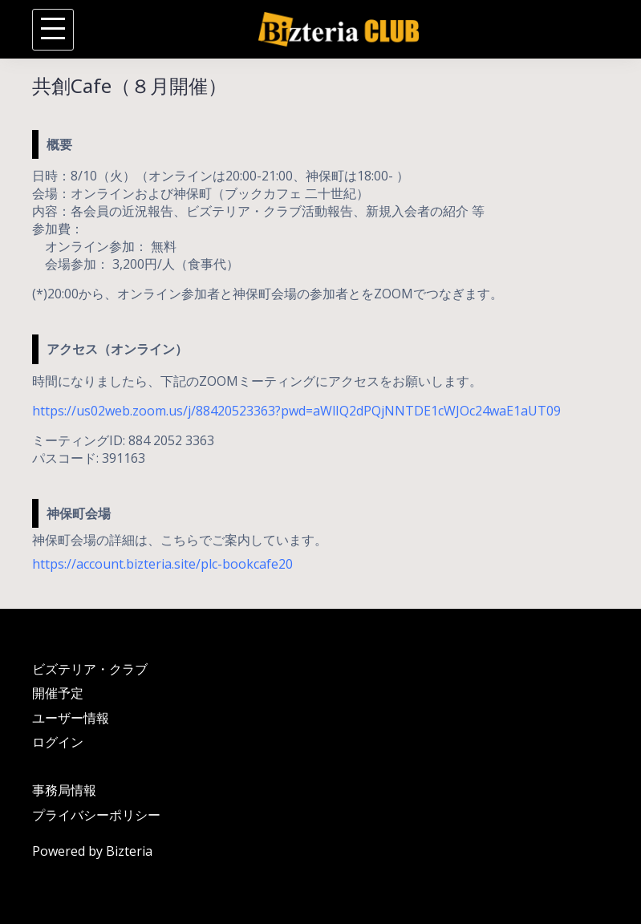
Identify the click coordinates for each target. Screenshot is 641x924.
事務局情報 (64, 790)
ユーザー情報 (70, 718)
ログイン (57, 742)
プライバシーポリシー (96, 815)
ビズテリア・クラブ (90, 669)
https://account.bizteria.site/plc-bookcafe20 (162, 564)
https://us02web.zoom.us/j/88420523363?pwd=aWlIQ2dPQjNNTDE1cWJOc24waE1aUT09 (296, 410)
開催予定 (57, 693)
